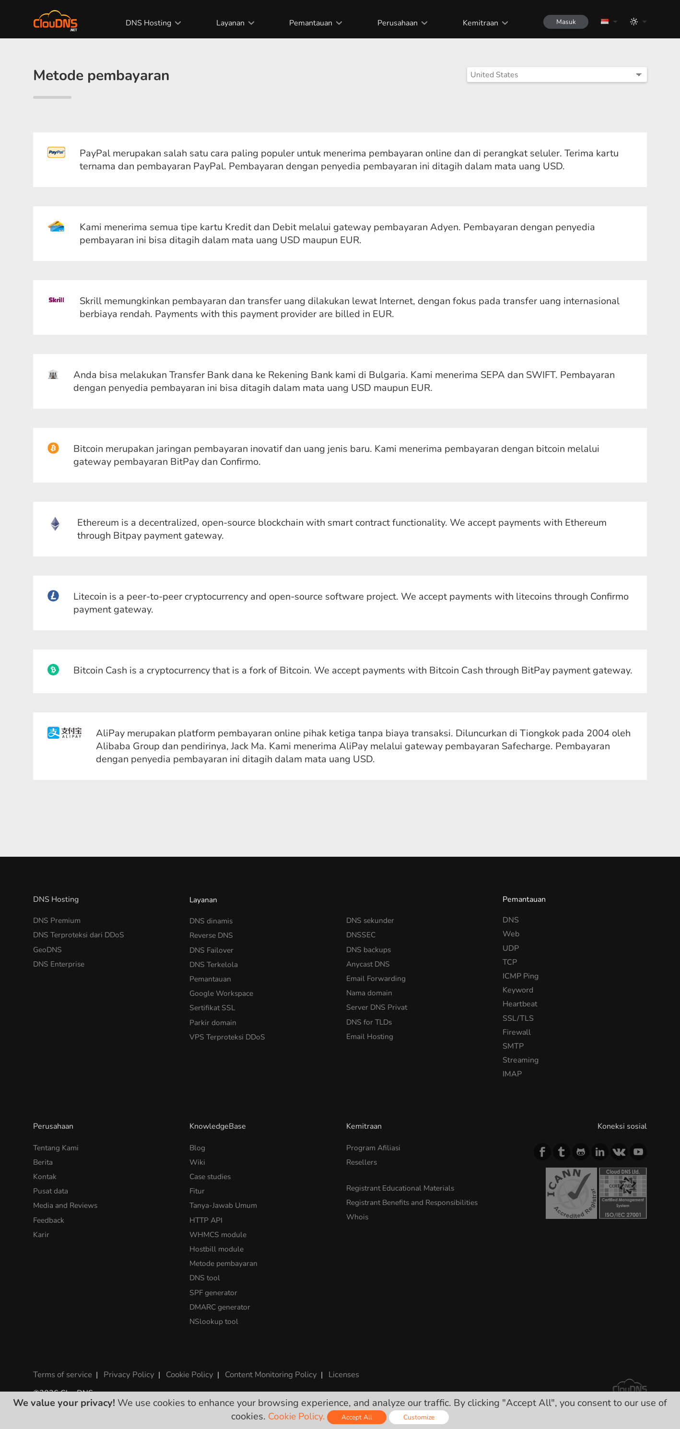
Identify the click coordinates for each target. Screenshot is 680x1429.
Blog (197, 1147)
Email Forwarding (376, 976)
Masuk (564, 21)
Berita (43, 1161)
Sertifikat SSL (213, 1004)
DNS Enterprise (60, 962)
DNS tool (205, 1273)
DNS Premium (58, 920)
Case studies (211, 1175)
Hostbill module (217, 1245)
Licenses (334, 1367)
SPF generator (214, 1287)
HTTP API (206, 1217)
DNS (511, 920)
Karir (41, 1231)
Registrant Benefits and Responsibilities (416, 1200)
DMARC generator (221, 1301)
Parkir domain (213, 1018)
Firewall (517, 1032)
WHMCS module (219, 1231)
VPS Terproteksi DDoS (229, 1032)
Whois (357, 1214)
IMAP (512, 1074)
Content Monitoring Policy (263, 1367)
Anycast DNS (369, 962)
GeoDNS (48, 948)
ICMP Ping (521, 976)
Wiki (197, 1161)
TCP (510, 962)
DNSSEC (361, 934)
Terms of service (61, 1367)
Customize (420, 1417)
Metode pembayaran (224, 1259)
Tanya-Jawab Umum (224, 1203)
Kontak (45, 1175)
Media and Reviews (66, 1203)
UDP (511, 948)
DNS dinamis (211, 920)
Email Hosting (370, 1032)
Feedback (49, 1217)
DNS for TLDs (370, 1018)
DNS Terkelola (214, 962)
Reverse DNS (212, 934)
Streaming (521, 1060)
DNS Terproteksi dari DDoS (81, 934)
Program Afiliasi (374, 1147)
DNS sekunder (371, 920)
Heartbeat (520, 1004)
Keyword (518, 990)
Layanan (227, 23)
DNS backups (369, 948)
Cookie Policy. (296, 1416)
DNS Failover (212, 948)
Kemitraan (477, 23)
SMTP (513, 1046)
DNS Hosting (145, 23)
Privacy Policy (125, 1367)
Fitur (197, 1189)
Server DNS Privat (378, 1004)
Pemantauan (307, 23)
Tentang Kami (57, 1147)
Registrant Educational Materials (402, 1186)
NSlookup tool (214, 1315)
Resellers (363, 1161)
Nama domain (370, 990)
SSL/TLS (518, 1018)
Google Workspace (222, 990)
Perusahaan (395, 23)
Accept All (358, 1417)
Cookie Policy (183, 1367)
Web (511, 934)
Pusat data (51, 1189)
